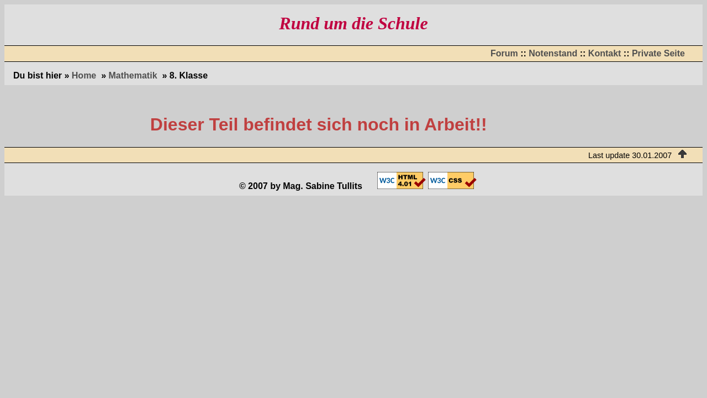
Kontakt (604, 53)
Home (84, 75)
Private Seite (658, 53)
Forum (504, 53)
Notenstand (553, 53)
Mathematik (133, 75)
